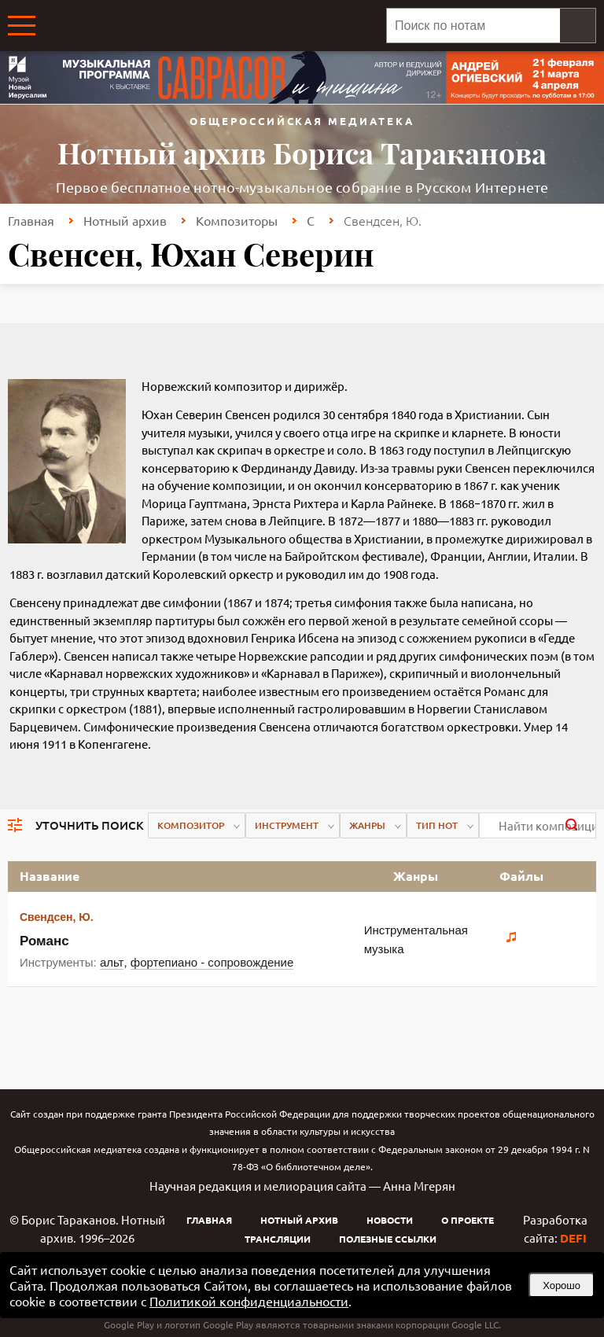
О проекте (467, 1220)
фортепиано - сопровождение (212, 962)
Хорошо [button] (561, 1285)
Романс (44, 941)
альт (112, 962)
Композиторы (237, 220)
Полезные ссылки (387, 1238)
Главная (31, 220)
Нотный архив (125, 220)
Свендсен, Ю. (57, 917)
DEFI (573, 1238)
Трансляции (278, 1238)
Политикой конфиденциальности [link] (248, 1301)
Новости (389, 1220)
